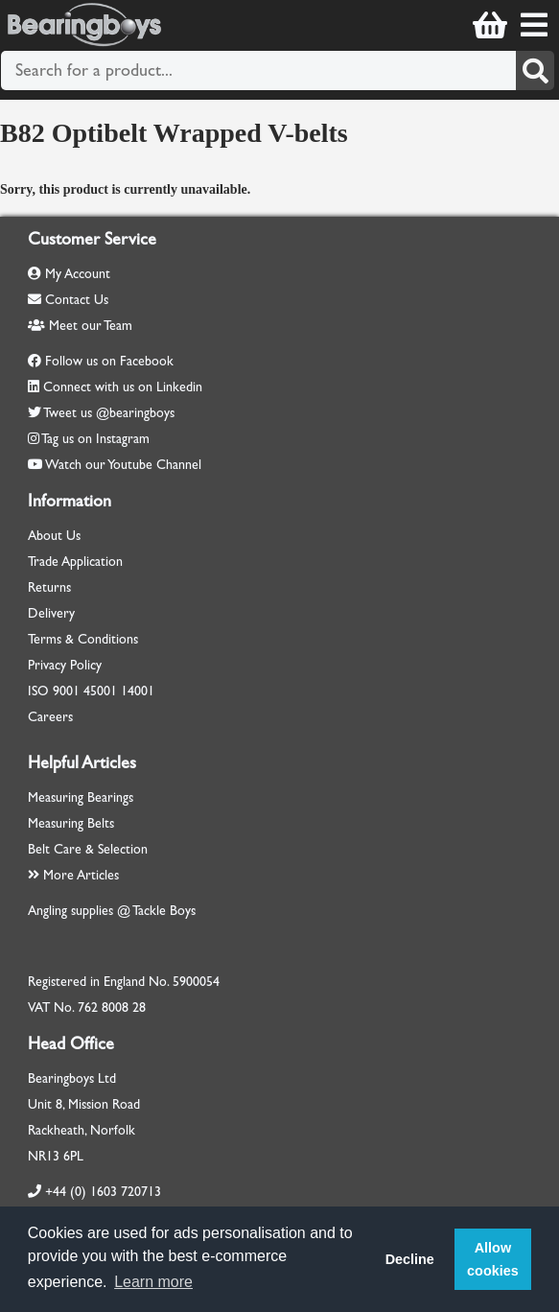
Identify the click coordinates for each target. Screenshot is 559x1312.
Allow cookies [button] (493, 1259)
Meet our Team (80, 325)
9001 (66, 691)
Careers (50, 717)
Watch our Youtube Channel (123, 465)
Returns (49, 587)
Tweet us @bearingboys (109, 413)
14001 (137, 691)
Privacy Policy (65, 665)
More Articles (73, 875)
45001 (100, 691)
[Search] (535, 70)
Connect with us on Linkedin (122, 387)
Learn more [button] (153, 1282)
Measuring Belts (71, 823)
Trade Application (75, 561)
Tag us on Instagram (95, 439)
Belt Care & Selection (88, 849)
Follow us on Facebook (109, 361)
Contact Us (68, 300)
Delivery (51, 613)
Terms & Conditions (83, 639)
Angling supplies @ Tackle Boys (112, 910)
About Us (54, 535)
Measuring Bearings (80, 797)
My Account (69, 274)
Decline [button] (409, 1259)
